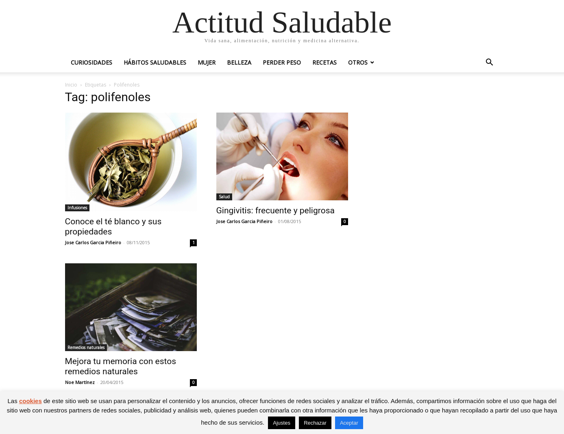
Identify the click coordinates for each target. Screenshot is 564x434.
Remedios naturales (86, 347)
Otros (358, 62)
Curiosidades (91, 62)
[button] (489, 63)
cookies (30, 400)
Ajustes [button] (281, 423)
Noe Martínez (80, 382)
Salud (224, 197)
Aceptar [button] (349, 423)
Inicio (71, 84)
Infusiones (77, 207)
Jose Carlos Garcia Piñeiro (93, 242)
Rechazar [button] (315, 423)
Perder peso (282, 62)
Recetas (324, 62)
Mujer (207, 62)
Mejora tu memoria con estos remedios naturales (120, 366)
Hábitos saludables (155, 62)
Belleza (239, 62)
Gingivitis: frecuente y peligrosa (275, 210)
